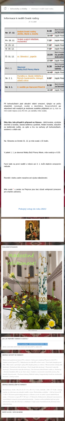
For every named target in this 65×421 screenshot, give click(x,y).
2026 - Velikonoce (32, 330)
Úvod (5, 8)
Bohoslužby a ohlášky (18, 9)
